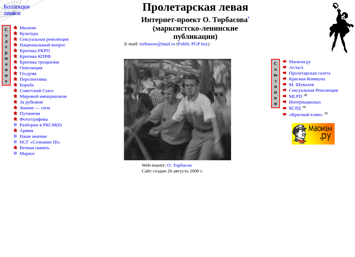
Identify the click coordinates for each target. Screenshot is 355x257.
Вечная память (34, 147)
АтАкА (296, 67)
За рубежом (31, 102)
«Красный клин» (306, 114)
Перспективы (33, 79)
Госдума (28, 73)
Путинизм (30, 113)
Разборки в (41, 124)
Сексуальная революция (44, 39)
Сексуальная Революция (313, 90)
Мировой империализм (43, 96)
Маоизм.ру (300, 61)
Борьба (27, 84)
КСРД (295, 108)
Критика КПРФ (35, 56)
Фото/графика (34, 119)
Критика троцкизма (39, 62)
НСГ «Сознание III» (40, 142)
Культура (29, 33)
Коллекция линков (17, 10)
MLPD (295, 96)
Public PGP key (193, 43)
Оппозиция (31, 67)
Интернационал (305, 102)
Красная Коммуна (307, 78)
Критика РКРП (35, 50)
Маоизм (28, 27)
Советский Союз (36, 90)
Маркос (27, 153)
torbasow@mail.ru (157, 43)
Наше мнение (33, 136)
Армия (26, 130)
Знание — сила (35, 107)
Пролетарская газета (309, 73)
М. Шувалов (301, 84)
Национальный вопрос (43, 44)
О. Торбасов (179, 165)
